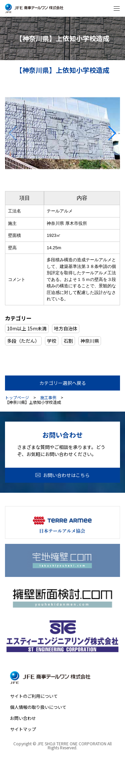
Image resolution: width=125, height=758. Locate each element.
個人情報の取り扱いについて (38, 707)
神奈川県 (89, 340)
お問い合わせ (23, 718)
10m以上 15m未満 (27, 328)
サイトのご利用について (34, 696)
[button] (112, 133)
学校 (51, 340)
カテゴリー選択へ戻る (62, 383)
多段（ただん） (23, 340)
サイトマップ (23, 729)
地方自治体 (65, 328)
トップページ (17, 398)
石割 (68, 340)
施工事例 (48, 398)
